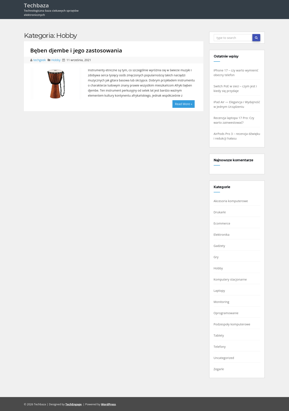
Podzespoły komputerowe (233, 324)
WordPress (108, 404)
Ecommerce (223, 223)
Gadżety (220, 246)
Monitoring (223, 302)
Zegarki (220, 369)
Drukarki (221, 212)
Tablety (220, 335)
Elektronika (223, 235)
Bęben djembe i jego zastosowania (76, 50)
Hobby (56, 60)
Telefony (221, 347)
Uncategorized (225, 358)
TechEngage (73, 404)
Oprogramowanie (227, 313)
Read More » (183, 104)
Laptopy (220, 291)
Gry (217, 257)
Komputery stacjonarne (231, 279)
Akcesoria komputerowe (232, 201)
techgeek (40, 60)
